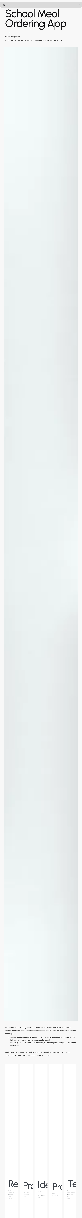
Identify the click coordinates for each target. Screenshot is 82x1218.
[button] (79, 4)
